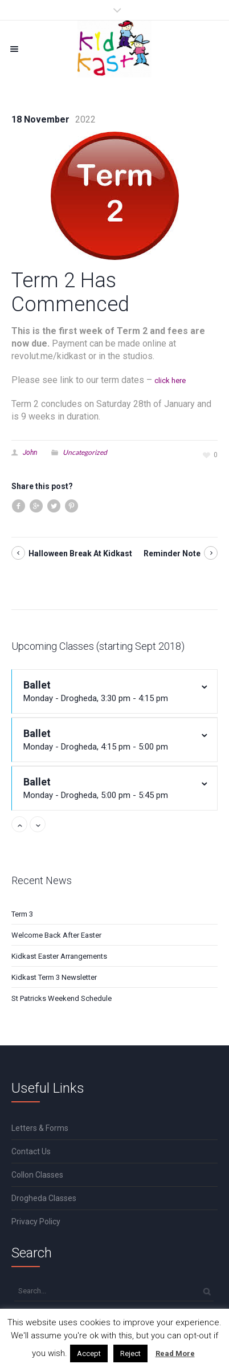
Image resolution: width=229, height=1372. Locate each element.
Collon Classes (37, 1174)
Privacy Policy (35, 1221)
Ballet (107, 692)
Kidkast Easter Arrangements (59, 956)
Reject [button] (130, 1353)
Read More (175, 1353)
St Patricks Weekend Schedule (61, 998)
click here (170, 380)
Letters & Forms (39, 1128)
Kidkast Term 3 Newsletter (54, 977)
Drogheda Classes (43, 1198)
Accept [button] (89, 1353)
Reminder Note (172, 553)
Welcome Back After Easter (56, 935)
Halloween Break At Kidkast (80, 553)
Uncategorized (85, 452)
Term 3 (22, 914)
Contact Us (31, 1151)
